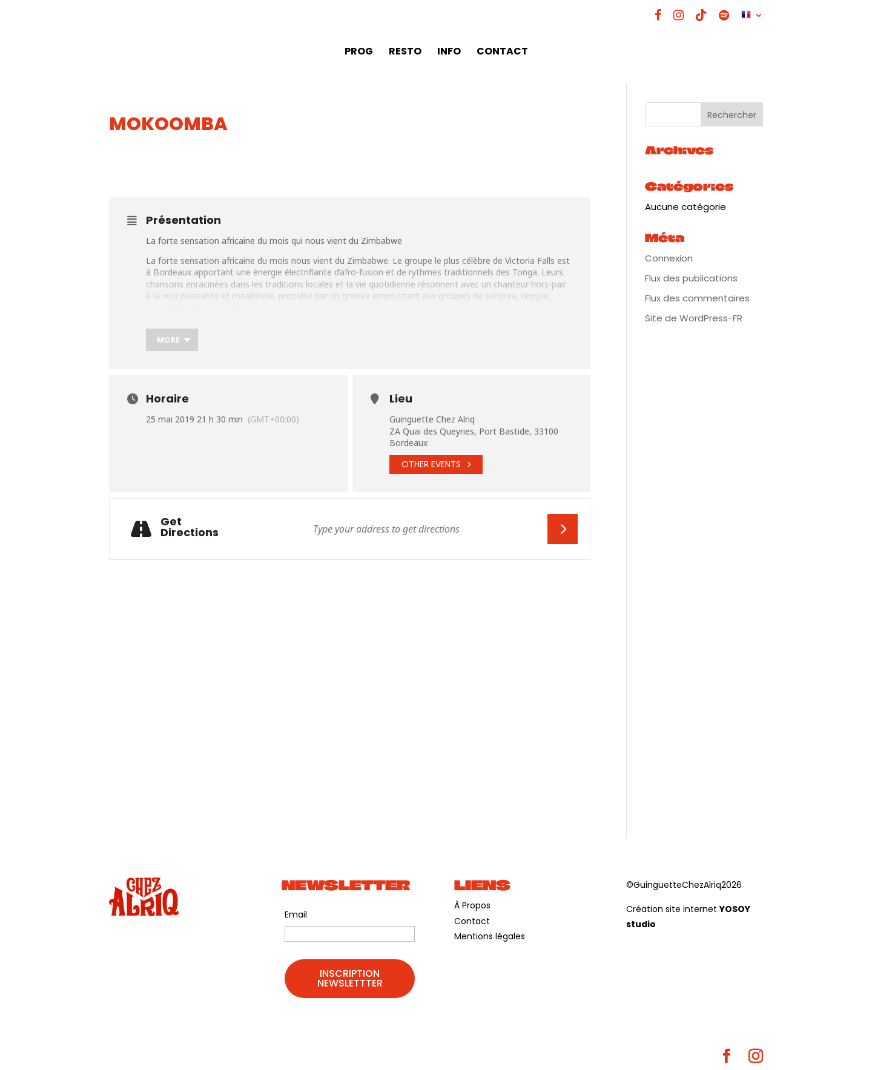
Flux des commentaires (697, 298)
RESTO (405, 52)
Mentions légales (489, 936)
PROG (359, 52)
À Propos (472, 905)
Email (296, 914)
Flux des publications (691, 278)
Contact (472, 921)
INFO (449, 52)
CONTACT (502, 52)
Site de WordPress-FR (693, 318)
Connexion (669, 258)
